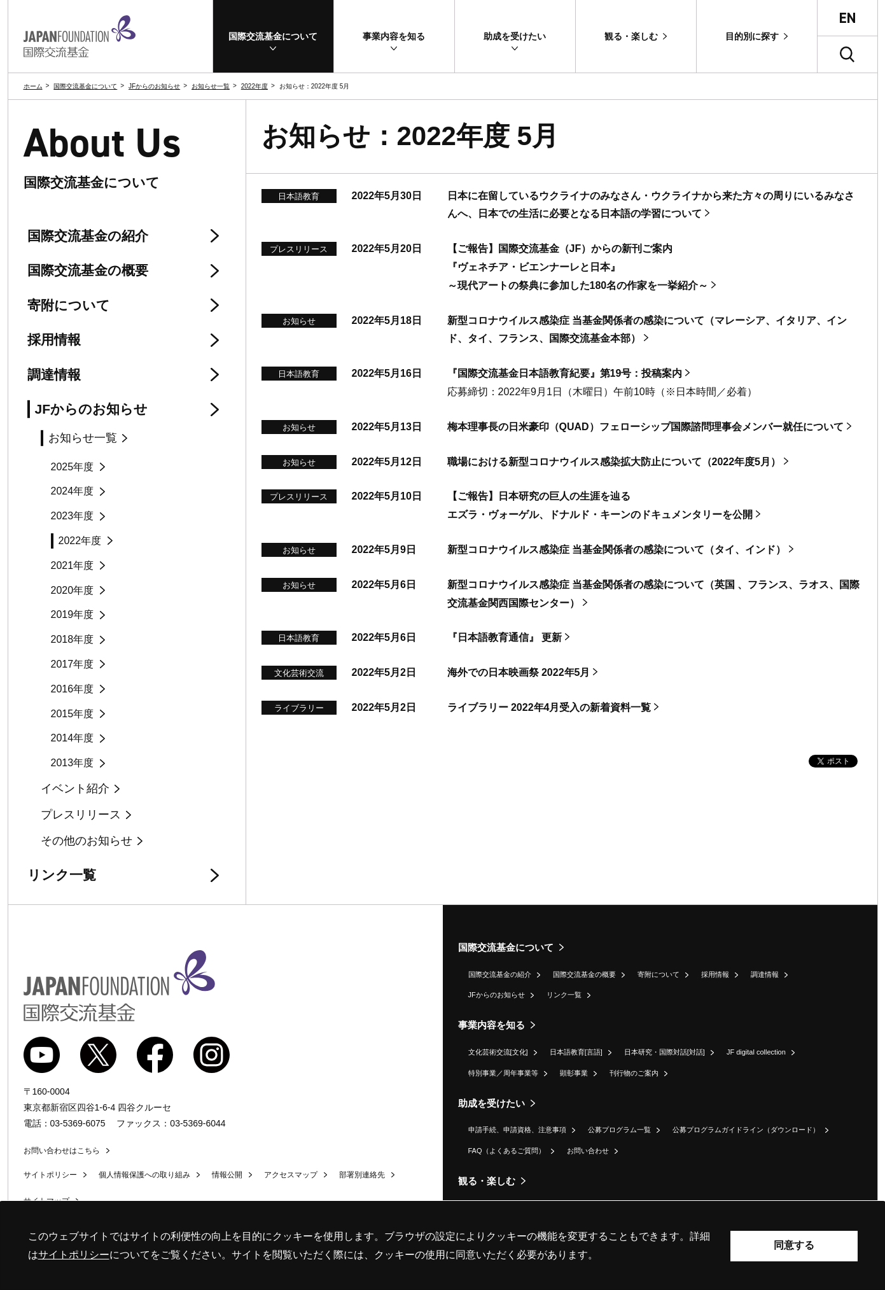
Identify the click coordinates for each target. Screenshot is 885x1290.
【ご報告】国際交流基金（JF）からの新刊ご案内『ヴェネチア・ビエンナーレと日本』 (578, 267)
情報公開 (227, 1174)
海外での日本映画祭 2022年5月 (518, 672)
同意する (794, 1245)
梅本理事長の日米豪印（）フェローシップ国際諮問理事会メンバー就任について (645, 426)
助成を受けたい (491, 1103)
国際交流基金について (85, 86)
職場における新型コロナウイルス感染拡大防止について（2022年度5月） (614, 461)
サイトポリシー (50, 1174)
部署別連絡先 (362, 1174)
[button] (273, 36)
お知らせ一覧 (211, 86)
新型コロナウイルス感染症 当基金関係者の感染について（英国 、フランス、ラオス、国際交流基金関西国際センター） (653, 593)
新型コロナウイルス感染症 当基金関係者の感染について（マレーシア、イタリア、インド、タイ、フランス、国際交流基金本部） (647, 329)
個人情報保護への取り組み (144, 1174)
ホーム (33, 86)
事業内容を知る (491, 1025)
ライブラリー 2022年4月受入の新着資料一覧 (549, 707)
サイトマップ (46, 1200)
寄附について (658, 974)
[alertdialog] (442, 1246)
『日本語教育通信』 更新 (504, 637)
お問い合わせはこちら (62, 1150)
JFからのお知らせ (154, 86)
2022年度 (254, 86)
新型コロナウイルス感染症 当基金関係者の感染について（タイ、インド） (616, 549)
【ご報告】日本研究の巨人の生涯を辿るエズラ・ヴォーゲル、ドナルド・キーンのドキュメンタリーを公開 (600, 505)
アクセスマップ (290, 1174)
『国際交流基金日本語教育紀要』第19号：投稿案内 (565, 373)
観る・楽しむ (486, 1180)
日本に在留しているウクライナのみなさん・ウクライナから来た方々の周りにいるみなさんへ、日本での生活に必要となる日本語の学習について (650, 205)
